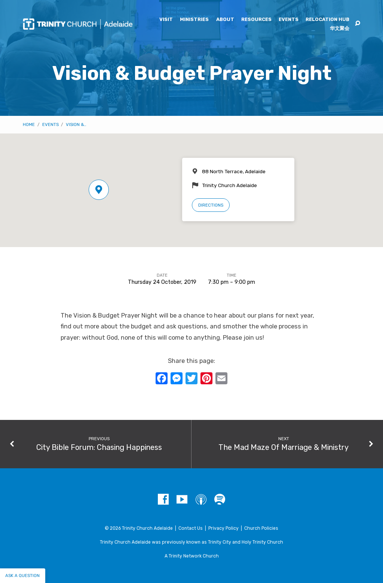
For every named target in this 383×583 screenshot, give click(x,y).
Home (29, 124)
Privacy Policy (223, 528)
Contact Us (190, 528)
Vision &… (76, 124)
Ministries (194, 19)
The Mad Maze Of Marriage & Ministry (283, 447)
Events (288, 19)
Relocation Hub (327, 19)
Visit (166, 19)
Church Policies (261, 528)
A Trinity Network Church (192, 556)
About (225, 19)
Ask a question (22, 575)
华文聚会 (339, 28)
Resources (256, 19)
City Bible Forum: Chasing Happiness (99, 447)
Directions (210, 205)
